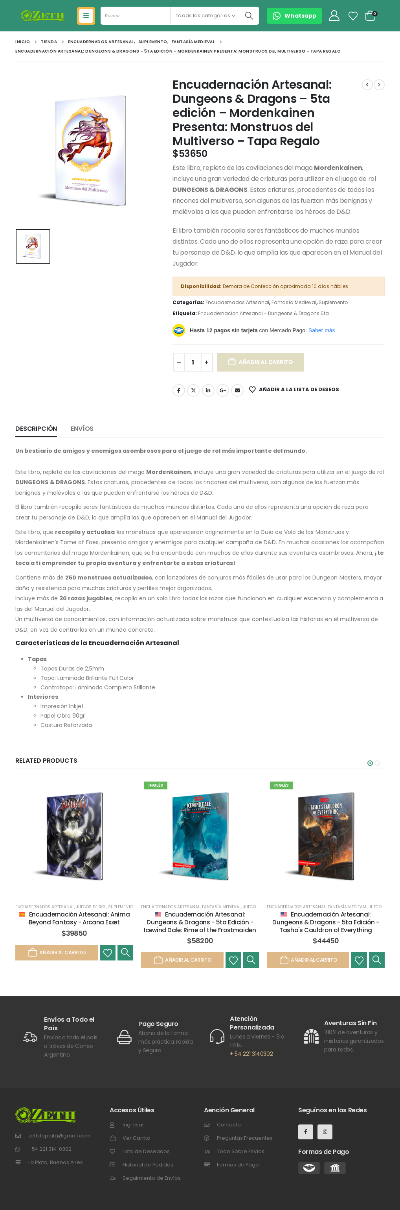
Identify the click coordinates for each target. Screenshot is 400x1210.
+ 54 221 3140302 (251, 1054)
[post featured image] (74, 837)
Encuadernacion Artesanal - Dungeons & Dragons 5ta (263, 313)
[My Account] (334, 16)
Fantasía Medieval (294, 302)
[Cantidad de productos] (193, 362)
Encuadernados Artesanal (237, 302)
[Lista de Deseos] (353, 16)
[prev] (367, 84)
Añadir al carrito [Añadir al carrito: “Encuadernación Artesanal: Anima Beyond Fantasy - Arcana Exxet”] (57, 952)
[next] (379, 84)
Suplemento (333, 302)
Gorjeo (193, 390)
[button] (370, 763)
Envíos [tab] (82, 428)
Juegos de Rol (91, 907)
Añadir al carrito (266, 362)
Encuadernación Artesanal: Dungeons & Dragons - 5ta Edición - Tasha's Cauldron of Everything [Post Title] (325, 922)
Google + (223, 390)
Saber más (321, 330)
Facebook (178, 390)
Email (237, 390)
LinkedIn (208, 390)
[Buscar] (249, 15)
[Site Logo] (42, 16)
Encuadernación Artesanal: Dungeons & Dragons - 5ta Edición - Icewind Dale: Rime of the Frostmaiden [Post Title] (200, 922)
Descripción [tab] (36, 428)
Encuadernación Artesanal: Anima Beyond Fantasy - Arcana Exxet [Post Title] (79, 918)
